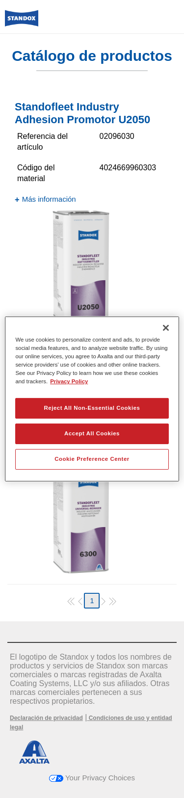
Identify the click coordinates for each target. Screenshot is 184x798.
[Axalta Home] (21, 22)
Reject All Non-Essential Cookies (92, 408)
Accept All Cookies (92, 433)
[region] (91, 399)
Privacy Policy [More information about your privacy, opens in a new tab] (69, 381)
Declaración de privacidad (46, 718)
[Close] (166, 328)
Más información (49, 199)
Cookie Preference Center (92, 459)
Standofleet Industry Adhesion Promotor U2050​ (82, 113)
